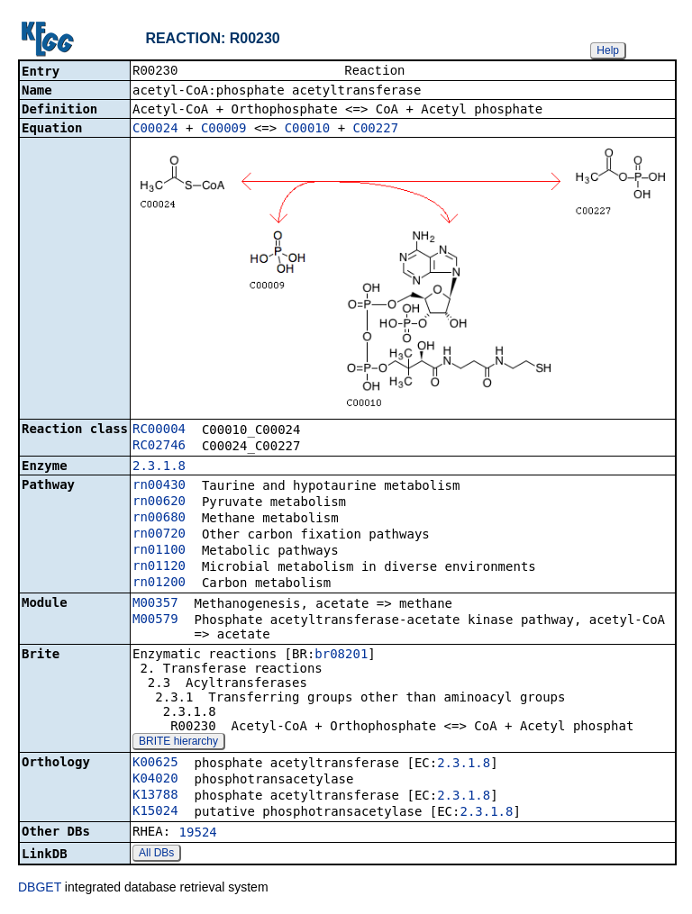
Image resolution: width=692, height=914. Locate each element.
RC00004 (159, 430)
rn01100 (159, 551)
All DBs (156, 854)
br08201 (341, 655)
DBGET (39, 889)
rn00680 (159, 518)
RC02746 (159, 446)
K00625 (155, 763)
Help (607, 50)
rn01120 (159, 567)
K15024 (155, 812)
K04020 (155, 780)
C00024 (155, 129)
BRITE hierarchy (178, 743)
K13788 (155, 796)
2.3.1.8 (159, 467)
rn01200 (159, 583)
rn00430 (159, 486)
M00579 (155, 620)
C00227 (376, 129)
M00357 (155, 604)
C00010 (308, 129)
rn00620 (159, 502)
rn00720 (159, 535)
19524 (198, 834)
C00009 (224, 129)
